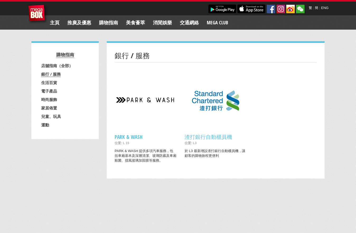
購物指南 (108, 22)
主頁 (54, 22)
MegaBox (38, 14)
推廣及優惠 (79, 22)
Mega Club (217, 22)
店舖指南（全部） (57, 65)
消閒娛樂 (162, 22)
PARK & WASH (129, 136)
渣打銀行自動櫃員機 (208, 136)
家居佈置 (49, 108)
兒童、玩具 (51, 116)
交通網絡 (189, 22)
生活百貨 (49, 82)
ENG (325, 8)
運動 (45, 124)
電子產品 (49, 91)
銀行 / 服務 (51, 74)
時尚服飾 (49, 99)
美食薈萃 (135, 22)
